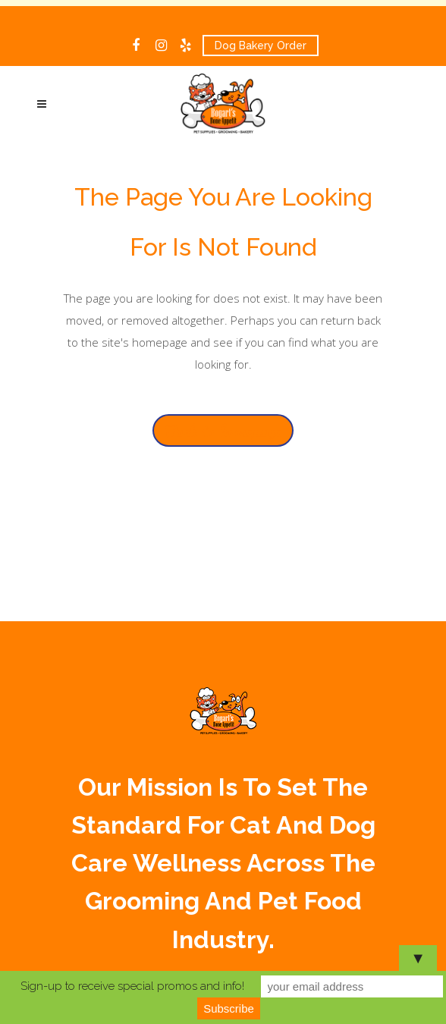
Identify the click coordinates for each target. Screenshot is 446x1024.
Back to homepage (223, 430)
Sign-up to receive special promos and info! (132, 986)
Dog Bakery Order (260, 45)
